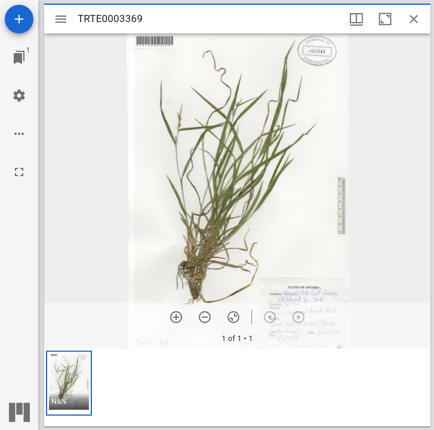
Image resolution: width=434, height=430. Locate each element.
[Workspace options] (19, 133)
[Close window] (413, 19)
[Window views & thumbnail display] (356, 19)
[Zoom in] (176, 317)
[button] (69, 383)
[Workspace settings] (19, 95)
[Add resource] (19, 19)
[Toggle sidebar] (61, 19)
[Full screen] (19, 172)
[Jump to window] (19, 57)
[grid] (237, 387)
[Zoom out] (204, 317)
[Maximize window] (385, 19)
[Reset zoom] (233, 317)
